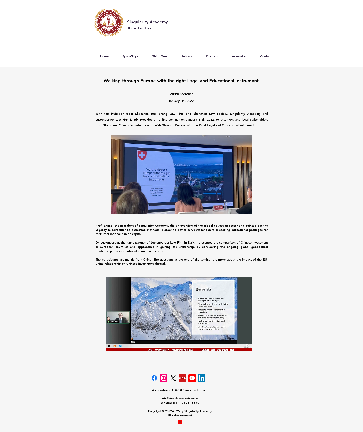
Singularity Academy (148, 22)
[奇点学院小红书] (182, 378)
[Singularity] (201, 378)
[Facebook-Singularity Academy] (154, 378)
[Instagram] (163, 378)
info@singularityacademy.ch (180, 398)
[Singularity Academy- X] (173, 378)
